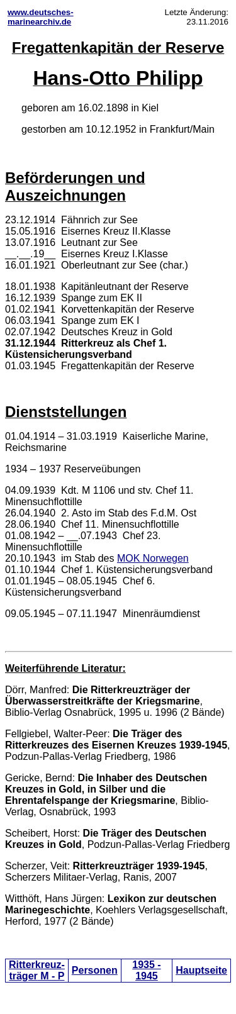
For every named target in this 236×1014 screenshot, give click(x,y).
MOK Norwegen (153, 558)
